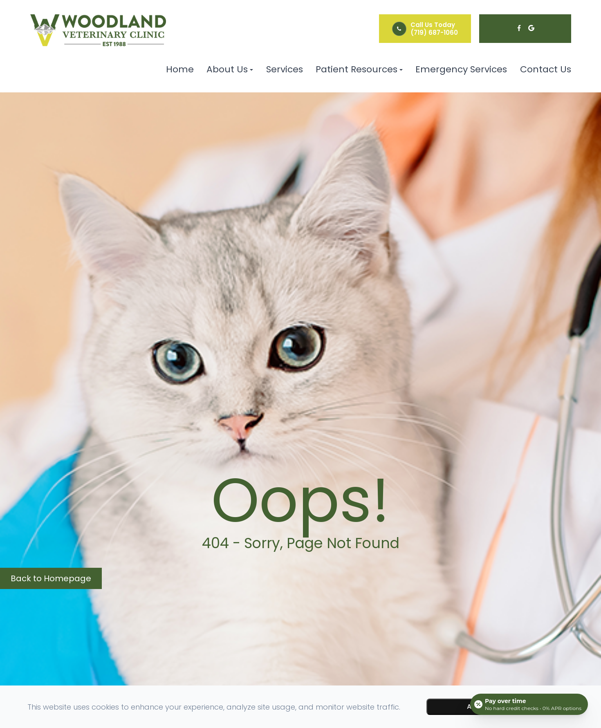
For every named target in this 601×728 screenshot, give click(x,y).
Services (284, 69)
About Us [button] (229, 69)
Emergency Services (461, 69)
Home (180, 69)
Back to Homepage (51, 578)
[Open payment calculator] (529, 704)
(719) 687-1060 (434, 32)
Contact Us (545, 69)
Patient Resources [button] (359, 69)
